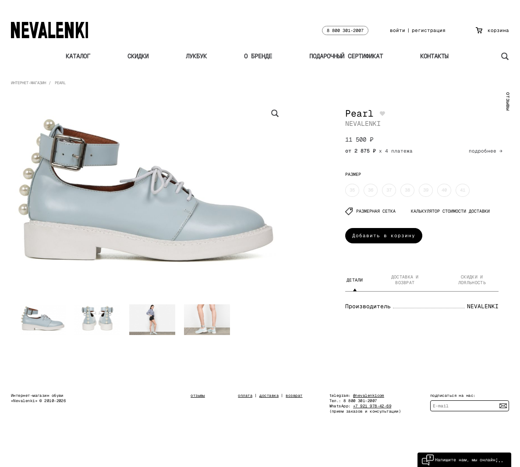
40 (444, 190)
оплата (245, 395)
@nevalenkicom (368, 395)
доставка (269, 395)
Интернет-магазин (28, 83)
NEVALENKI (363, 123)
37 (389, 190)
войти (397, 30)
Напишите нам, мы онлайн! (460, 459)
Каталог (78, 56)
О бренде (258, 56)
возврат (294, 395)
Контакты (434, 56)
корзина (492, 30)
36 (370, 190)
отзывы (508, 101)
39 (425, 190)
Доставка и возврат (405, 279)
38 (407, 190)
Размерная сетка (370, 211)
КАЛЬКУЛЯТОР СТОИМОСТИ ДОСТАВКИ (450, 211)
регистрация (429, 30)
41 (462, 190)
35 (352, 190)
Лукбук (196, 56)
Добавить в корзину (383, 235)
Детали (355, 280)
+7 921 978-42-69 (372, 406)
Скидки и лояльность (472, 279)
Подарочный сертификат (346, 56)
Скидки (138, 56)
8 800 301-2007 (345, 30)
